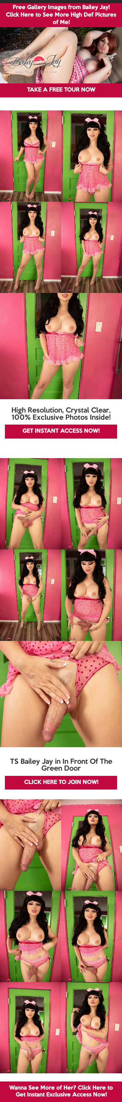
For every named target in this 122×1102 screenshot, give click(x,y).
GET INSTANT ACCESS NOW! (61, 431)
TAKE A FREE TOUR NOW (61, 90)
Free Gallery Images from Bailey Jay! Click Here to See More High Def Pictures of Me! (61, 15)
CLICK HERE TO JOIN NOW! (61, 782)
